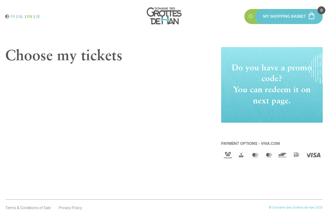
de (38, 16)
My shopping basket (293, 14)
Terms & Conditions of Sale (28, 208)
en (29, 16)
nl (21, 16)
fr (13, 16)
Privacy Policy (70, 208)
